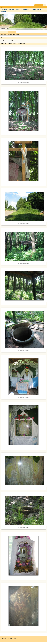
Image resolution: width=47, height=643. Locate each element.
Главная (4, 9)
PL (35, 5)
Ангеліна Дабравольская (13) (7, 40)
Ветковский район (25, 9)
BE (41, 5)
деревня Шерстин (36, 9)
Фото (12, 31)
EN (38, 5)
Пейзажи (3, 11)
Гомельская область (13, 9)
